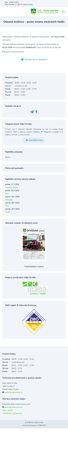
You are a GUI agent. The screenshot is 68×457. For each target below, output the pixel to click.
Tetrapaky (9, 200)
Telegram (46, 132)
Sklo (6, 193)
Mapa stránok (7, 410)
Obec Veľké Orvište (36, 422)
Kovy (7, 206)
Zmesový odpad (11, 187)
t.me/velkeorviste (34, 140)
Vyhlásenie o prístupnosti (11, 413)
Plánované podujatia (14, 168)
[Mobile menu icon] (63, 11)
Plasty (7, 212)
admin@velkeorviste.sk (13, 392)
